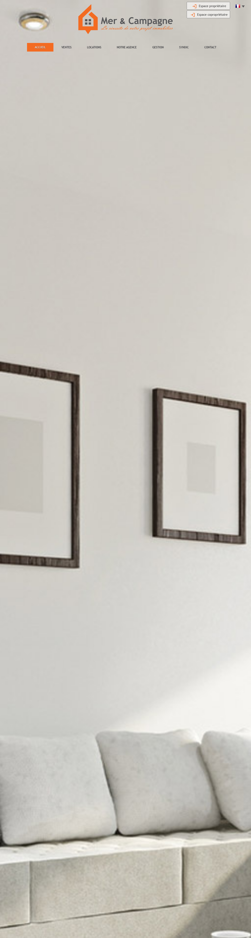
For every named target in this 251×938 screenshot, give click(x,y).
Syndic (184, 47)
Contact (210, 47)
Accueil (40, 47)
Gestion (158, 47)
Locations (94, 47)
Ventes (66, 47)
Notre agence (127, 47)
